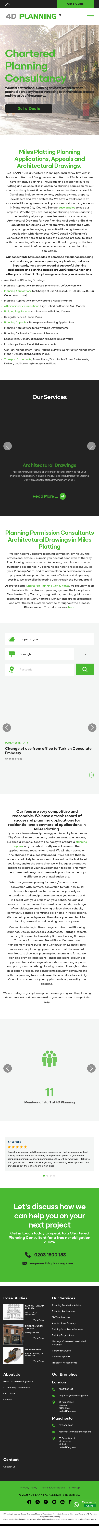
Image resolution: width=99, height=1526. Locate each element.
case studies (66, 207)
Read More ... (49, 496)
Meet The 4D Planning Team (18, 1381)
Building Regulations (17, 311)
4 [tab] (54, 1174)
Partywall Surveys (61, 1350)
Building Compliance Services (67, 1329)
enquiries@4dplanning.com (51, 1263)
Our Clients (9, 1393)
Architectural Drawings (64, 1323)
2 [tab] (47, 1174)
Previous (7, 446)
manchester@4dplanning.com (75, 1431)
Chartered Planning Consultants (47, 585)
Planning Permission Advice (66, 1305)
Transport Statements (17, 359)
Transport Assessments (64, 1362)
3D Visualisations (61, 1317)
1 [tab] (44, 1174)
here (71, 607)
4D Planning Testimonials (16, 1387)
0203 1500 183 (50, 1255)
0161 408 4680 (66, 1425)
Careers (7, 1399)
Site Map (74, 1487)
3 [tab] (51, 1174)
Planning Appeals (15, 322)
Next (91, 446)
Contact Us (9, 1466)
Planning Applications (18, 291)
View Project (39, 1320)
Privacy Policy (28, 1487)
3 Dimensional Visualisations (21, 306)
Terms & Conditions (53, 1487)
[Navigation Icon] (90, 15)
